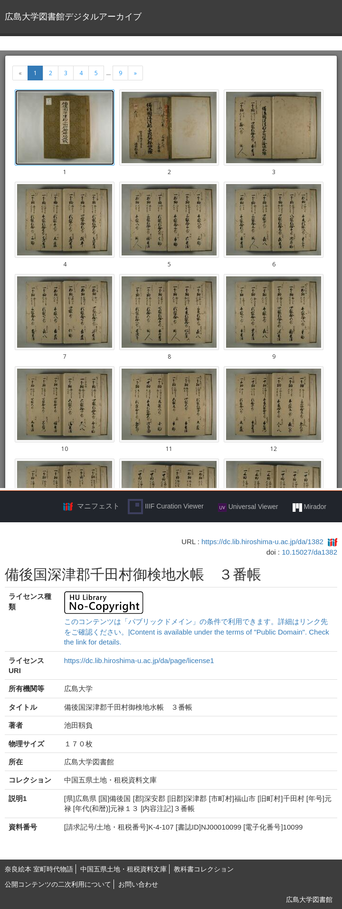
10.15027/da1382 (309, 552)
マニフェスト (98, 506)
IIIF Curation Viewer (165, 506)
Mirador (309, 507)
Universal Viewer (248, 507)
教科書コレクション (204, 869)
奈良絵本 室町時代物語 (39, 869)
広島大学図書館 (309, 899)
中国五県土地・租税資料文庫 (123, 869)
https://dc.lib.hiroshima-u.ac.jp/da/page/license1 (139, 660)
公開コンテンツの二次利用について (58, 884)
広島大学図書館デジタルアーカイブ (73, 16)
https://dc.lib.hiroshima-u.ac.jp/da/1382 (262, 542)
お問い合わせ (138, 884)
